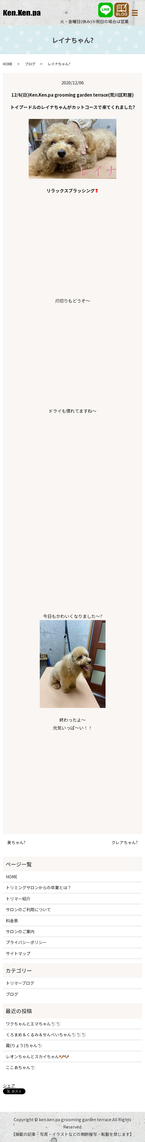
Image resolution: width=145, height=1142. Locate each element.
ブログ (30, 63)
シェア (9, 1085)
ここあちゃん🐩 (20, 1067)
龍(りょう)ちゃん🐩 (24, 1045)
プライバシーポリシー (26, 942)
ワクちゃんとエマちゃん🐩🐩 (33, 1024)
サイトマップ (18, 953)
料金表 (12, 920)
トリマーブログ (20, 983)
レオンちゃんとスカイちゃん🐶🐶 (37, 1056)
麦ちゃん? (16, 842)
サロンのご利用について (28, 909)
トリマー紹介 (18, 899)
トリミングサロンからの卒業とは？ (38, 887)
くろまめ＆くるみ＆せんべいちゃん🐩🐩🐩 (46, 1034)
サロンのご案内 (20, 931)
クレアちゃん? (124, 842)
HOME (8, 63)
